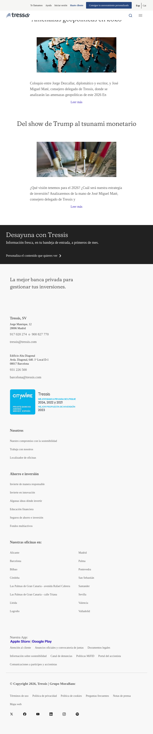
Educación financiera (22, 509)
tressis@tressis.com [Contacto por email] (23, 342)
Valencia (83, 602)
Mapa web (16, 704)
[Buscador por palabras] (130, 15)
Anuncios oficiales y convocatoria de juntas (59, 647)
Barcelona (15, 561)
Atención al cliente (20, 647)
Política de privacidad (44, 695)
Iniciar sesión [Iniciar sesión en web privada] (60, 5)
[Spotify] (77, 714)
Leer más (76, 102)
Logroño (15, 611)
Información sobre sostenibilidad (28, 656)
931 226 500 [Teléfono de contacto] (18, 370)
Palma (81, 561)
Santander (84, 586)
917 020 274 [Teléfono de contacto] (18, 334)
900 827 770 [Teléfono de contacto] (40, 334)
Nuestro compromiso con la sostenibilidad (33, 440)
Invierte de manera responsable (27, 484)
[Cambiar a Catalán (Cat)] (144, 6)
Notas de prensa (122, 695)
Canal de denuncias (61, 656)
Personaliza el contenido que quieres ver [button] (31, 255)
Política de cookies (71, 695)
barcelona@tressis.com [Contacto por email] (25, 377)
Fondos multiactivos (21, 526)
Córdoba (15, 577)
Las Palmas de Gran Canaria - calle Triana (33, 594)
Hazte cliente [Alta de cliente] (76, 5)
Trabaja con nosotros (21, 449)
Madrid (82, 552)
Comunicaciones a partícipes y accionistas (33, 664)
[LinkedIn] (51, 714)
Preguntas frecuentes (97, 695)
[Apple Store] (20, 641)
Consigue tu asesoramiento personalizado (109, 5)
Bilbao (13, 569)
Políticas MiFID (85, 656)
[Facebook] (24, 714)
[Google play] (42, 641)
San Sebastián (86, 577)
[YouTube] (37, 714)
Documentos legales (99, 647)
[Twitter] (11, 714)
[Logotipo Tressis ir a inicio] (18, 15)
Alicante (14, 552)
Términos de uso (19, 695)
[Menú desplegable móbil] (140, 15)
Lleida (13, 602)
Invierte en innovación (22, 492)
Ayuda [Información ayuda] (48, 5)
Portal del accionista (109, 656)
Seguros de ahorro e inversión (26, 517)
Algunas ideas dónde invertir (26, 500)
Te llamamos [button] (36, 5)
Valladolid (84, 611)
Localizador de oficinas (23, 457)
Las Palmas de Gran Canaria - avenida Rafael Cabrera (40, 586)
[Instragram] (64, 714)
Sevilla (82, 594)
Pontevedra (84, 569)
